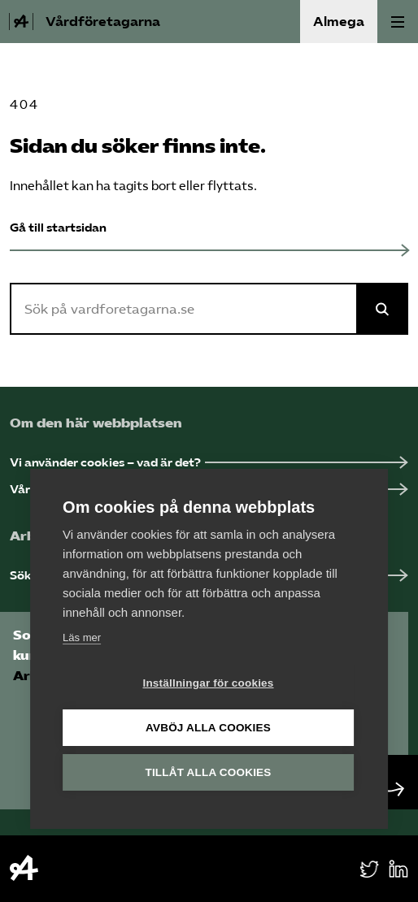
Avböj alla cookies (208, 728)
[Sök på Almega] (382, 309)
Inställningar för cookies (207, 683)
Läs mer (82, 637)
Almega (338, 21)
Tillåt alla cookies (208, 772)
